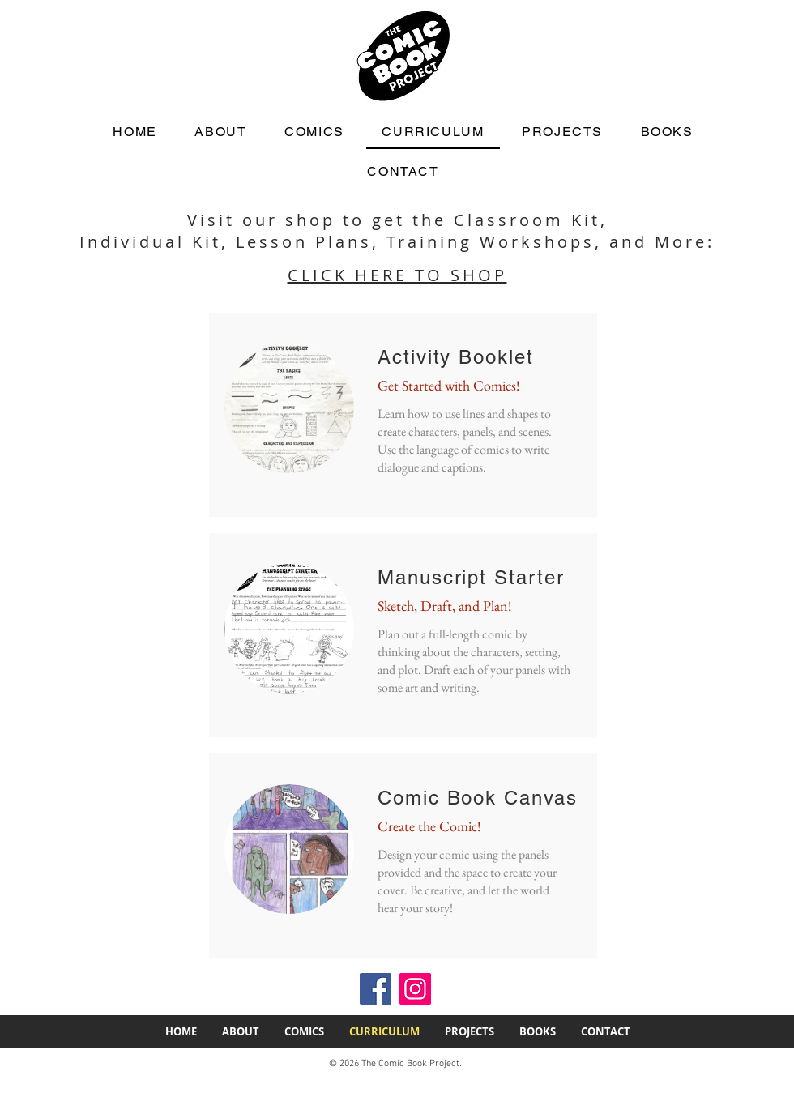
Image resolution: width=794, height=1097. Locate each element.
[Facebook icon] (375, 989)
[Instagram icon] (415, 989)
